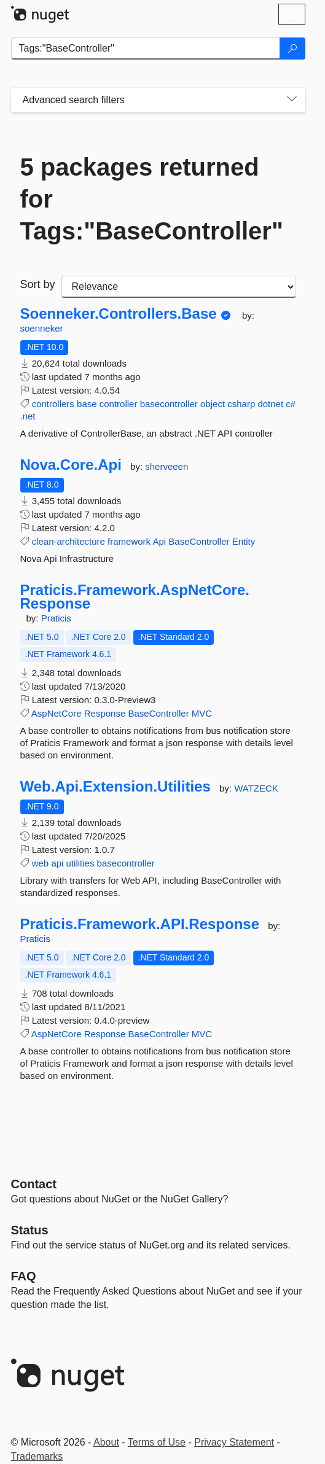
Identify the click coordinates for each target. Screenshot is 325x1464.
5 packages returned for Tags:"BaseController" (151, 199)
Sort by (37, 284)
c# (291, 404)
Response (105, 713)
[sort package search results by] (178, 287)
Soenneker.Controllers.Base (118, 314)
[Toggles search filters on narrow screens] (291, 100)
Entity (244, 541)
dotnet (270, 404)
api (57, 863)
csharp (241, 404)
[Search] (292, 48)
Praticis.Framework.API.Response (140, 924)
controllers (53, 404)
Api (159, 541)
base (87, 404)
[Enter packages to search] (145, 48)
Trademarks (37, 1456)
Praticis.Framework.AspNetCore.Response (134, 596)
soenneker (41, 328)
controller (119, 404)
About (106, 1442)
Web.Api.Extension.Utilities (115, 786)
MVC (202, 713)
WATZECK (256, 788)
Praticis (56, 618)
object (212, 404)
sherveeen (166, 466)
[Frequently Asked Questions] (23, 1276)
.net (28, 416)
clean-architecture (68, 541)
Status (30, 1230)
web (40, 863)
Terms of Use (157, 1442)
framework (129, 541)
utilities (80, 863)
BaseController (198, 541)
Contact (34, 1184)
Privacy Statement (234, 1442)
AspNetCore (56, 713)
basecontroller (169, 404)
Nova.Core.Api (71, 465)
